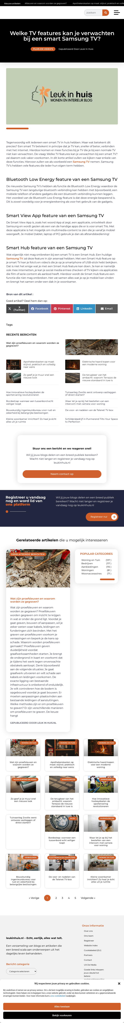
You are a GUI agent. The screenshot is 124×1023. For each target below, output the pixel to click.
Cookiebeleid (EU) (92, 957)
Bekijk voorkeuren (62, 1015)
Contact (88, 967)
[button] (119, 983)
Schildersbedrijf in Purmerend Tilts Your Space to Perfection (91, 420)
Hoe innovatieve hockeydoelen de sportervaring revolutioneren (25, 393)
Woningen (87, 577)
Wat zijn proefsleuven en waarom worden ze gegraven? (41, 3)
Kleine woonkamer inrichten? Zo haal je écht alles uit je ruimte (31, 420)
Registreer (89, 947)
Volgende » (88, 904)
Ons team (88, 943)
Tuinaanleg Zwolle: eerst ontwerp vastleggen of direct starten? (90, 393)
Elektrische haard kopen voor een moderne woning (98, 363)
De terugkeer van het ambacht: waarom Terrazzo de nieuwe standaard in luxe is (99, 377)
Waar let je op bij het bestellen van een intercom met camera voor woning (87, 402)
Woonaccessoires (91, 580)
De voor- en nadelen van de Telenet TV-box (89, 410)
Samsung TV (81, 161)
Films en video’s (43, 49)
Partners (88, 962)
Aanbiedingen (89, 573)
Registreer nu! (99, 523)
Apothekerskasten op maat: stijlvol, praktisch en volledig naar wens (39, 364)
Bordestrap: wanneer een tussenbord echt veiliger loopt (29, 402)
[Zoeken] (105, 13)
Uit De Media (90, 972)
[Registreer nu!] (114, 524)
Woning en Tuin (90, 567)
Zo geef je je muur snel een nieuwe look (38, 376)
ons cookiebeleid (58, 996)
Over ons (88, 938)
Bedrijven (87, 570)
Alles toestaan (62, 1006)
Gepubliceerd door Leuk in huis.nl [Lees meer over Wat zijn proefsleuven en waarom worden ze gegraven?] (33, 729)
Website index (91, 952)
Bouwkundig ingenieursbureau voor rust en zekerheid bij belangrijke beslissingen (31, 411)
